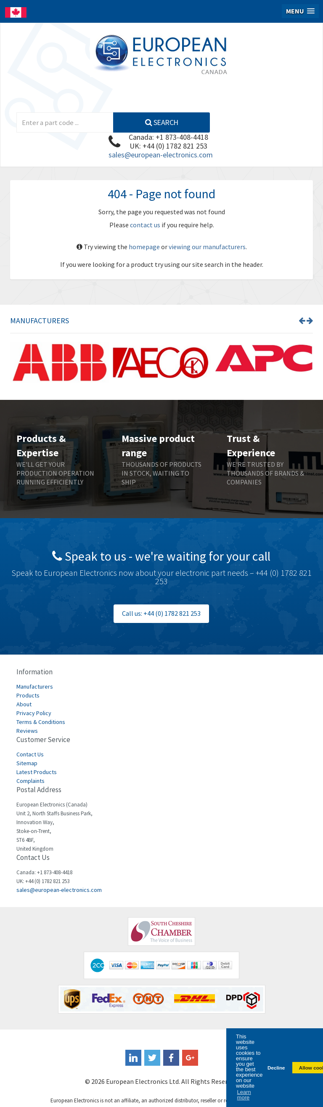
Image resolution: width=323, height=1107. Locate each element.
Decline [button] (276, 1067)
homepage (144, 246)
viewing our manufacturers (207, 246)
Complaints (30, 781)
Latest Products (36, 772)
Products (28, 695)
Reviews (27, 730)
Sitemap (26, 763)
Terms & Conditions (40, 722)
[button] (300, 11)
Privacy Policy (33, 713)
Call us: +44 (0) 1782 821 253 (161, 613)
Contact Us (30, 754)
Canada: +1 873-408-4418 (168, 137)
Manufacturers (34, 686)
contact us (145, 225)
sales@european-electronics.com (161, 154)
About (24, 704)
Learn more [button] (244, 1095)
